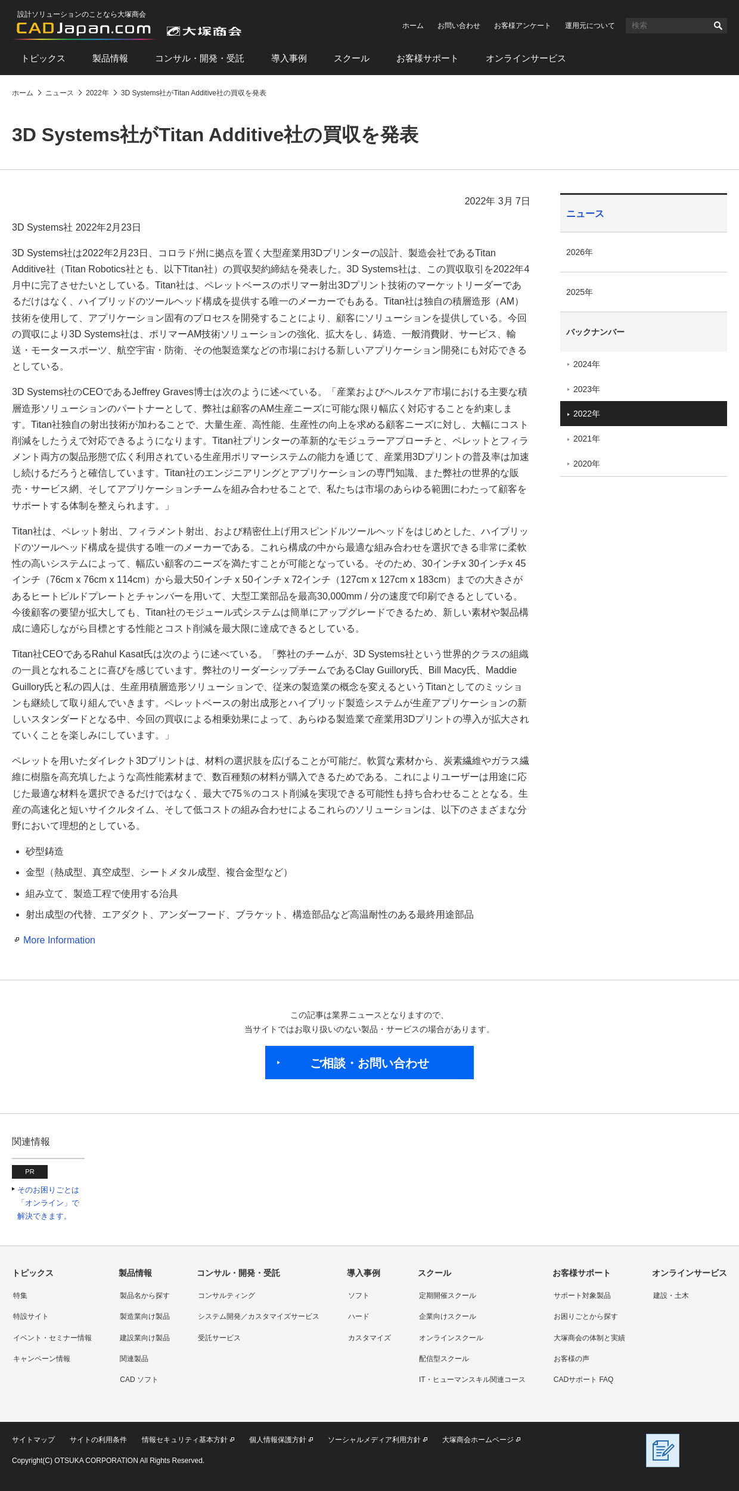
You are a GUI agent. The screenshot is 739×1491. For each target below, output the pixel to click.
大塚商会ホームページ (478, 1440)
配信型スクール (444, 1359)
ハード (359, 1316)
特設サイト (31, 1316)
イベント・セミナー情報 (52, 1338)
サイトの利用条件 (98, 1440)
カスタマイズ (369, 1338)
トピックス (43, 58)
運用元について (590, 25)
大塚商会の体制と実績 (589, 1338)
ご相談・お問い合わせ (369, 1063)
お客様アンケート (522, 25)
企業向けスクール (447, 1316)
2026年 (579, 252)
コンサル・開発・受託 (199, 58)
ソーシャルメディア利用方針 (374, 1440)
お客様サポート (427, 58)
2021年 (586, 438)
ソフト (359, 1295)
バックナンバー (595, 332)
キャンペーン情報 (41, 1359)
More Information (59, 940)
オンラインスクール (451, 1338)
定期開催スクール (447, 1295)
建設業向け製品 (145, 1338)
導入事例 (289, 58)
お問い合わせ (458, 25)
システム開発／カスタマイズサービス (258, 1316)
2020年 (586, 463)
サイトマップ (33, 1440)
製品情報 (110, 58)
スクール (352, 58)
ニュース (585, 214)
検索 (718, 25)
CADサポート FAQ (584, 1379)
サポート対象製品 (582, 1295)
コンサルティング (226, 1295)
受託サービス (219, 1338)
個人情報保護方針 (277, 1440)
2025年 (579, 292)
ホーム (413, 25)
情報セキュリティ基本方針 (185, 1440)
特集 (20, 1295)
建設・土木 (671, 1295)
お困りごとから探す (586, 1316)
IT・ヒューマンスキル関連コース (472, 1379)
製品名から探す (145, 1295)
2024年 (586, 364)
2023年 (586, 389)
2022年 (586, 413)
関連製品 (134, 1359)
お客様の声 (571, 1359)
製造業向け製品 (145, 1316)
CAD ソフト (139, 1379)
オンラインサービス (526, 58)
